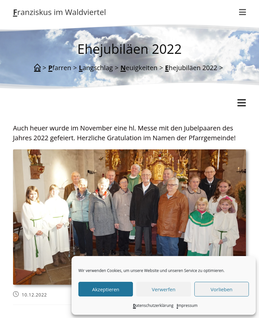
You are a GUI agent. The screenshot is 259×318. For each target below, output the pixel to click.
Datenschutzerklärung (153, 305)
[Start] (37, 67)
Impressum (187, 305)
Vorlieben (222, 289)
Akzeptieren (105, 289)
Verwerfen (163, 289)
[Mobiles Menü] (242, 12)
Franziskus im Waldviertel (59, 12)
